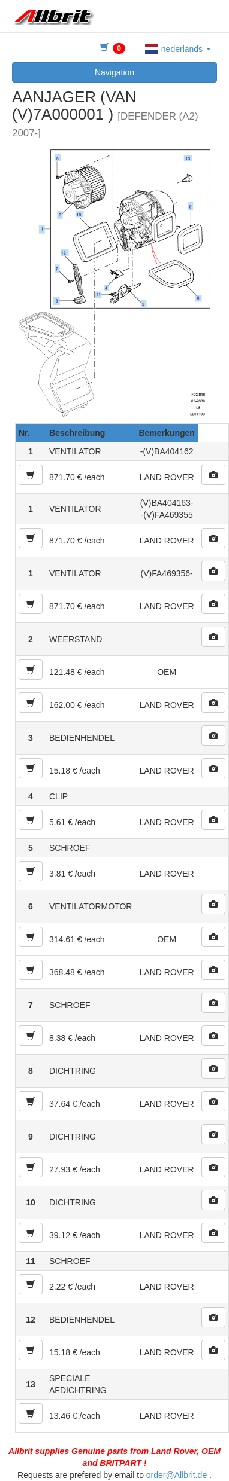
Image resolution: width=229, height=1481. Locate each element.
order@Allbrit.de (176, 1475)
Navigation (114, 72)
